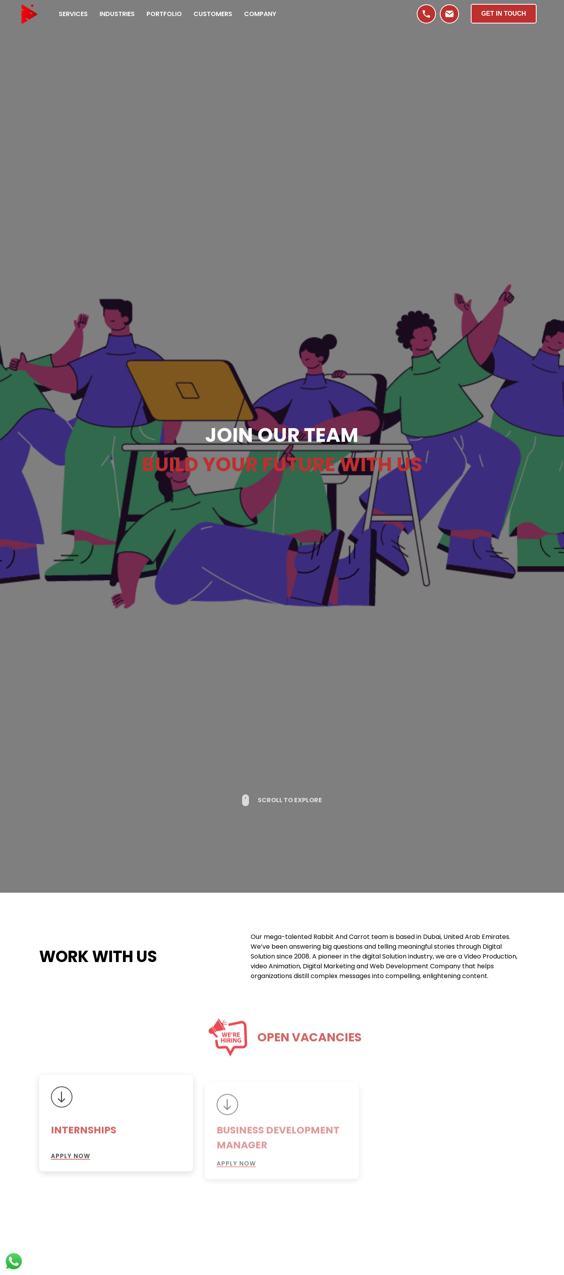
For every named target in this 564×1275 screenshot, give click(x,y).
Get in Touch (503, 13)
